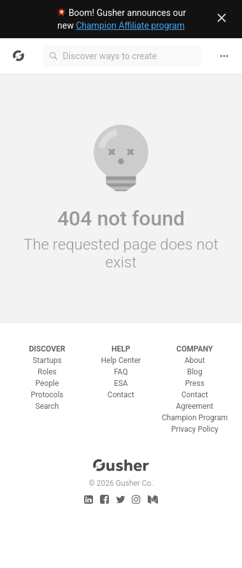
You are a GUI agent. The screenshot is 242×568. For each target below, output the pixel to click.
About (195, 360)
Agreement (194, 406)
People (47, 383)
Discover (47, 348)
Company (194, 348)
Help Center (121, 360)
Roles (47, 371)
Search (47, 406)
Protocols (47, 394)
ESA (121, 383)
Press (194, 383)
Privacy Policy (194, 429)
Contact (121, 394)
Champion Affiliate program (130, 25)
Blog (195, 371)
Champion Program (195, 417)
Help (120, 348)
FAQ (121, 371)
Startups (46, 360)
